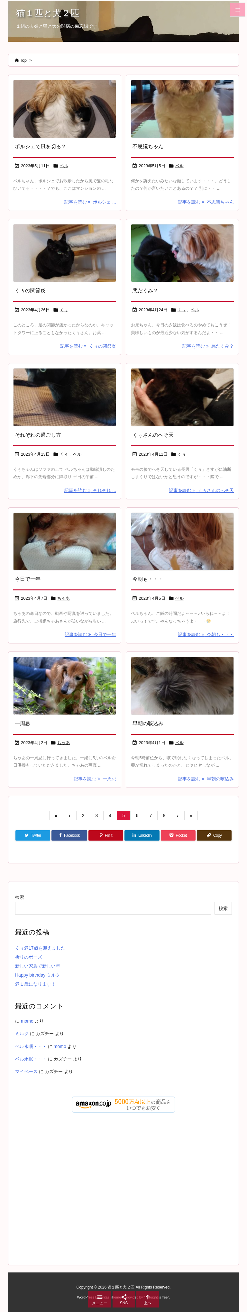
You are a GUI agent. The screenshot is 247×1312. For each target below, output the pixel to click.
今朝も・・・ (148, 579)
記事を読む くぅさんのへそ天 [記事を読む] (201, 490)
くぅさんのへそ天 (153, 435)
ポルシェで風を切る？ (40, 146)
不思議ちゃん (148, 146)
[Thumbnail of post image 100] (64, 253)
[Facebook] (69, 835)
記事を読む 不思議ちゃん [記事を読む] (206, 202)
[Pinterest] (105, 835)
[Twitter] (32, 835)
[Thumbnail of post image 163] (182, 542)
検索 (19, 897)
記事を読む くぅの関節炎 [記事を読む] (88, 346)
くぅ (64, 309)
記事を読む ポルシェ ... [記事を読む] (90, 202)
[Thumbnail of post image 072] (64, 397)
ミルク (22, 1033)
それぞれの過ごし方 (38, 435)
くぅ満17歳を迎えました (40, 948)
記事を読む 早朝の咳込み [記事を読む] (206, 778)
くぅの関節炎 (30, 290)
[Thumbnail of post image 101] (64, 109)
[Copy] (214, 835)
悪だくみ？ (145, 290)
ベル (64, 165)
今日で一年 (28, 579)
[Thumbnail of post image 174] (64, 542)
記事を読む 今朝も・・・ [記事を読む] (206, 634)
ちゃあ (63, 598)
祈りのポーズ (28, 957)
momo (27, 1021)
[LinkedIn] (141, 835)
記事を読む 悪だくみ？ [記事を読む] (208, 346)
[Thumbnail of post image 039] (182, 253)
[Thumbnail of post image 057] (182, 397)
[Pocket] (178, 835)
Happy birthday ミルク (37, 975)
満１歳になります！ (35, 984)
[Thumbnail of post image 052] (182, 686)
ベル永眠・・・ (31, 1046)
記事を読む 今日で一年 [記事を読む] (90, 634)
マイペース (26, 1071)
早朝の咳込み (148, 723)
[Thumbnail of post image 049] (182, 109)
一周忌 (22, 723)
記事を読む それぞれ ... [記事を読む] (90, 490)
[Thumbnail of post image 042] (64, 686)
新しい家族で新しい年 (37, 966)
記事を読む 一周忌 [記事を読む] (95, 778)
